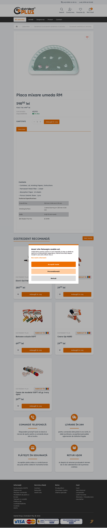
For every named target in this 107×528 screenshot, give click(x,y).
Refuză (53, 278)
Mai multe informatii (38, 258)
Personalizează (54, 271)
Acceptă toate (53, 264)
